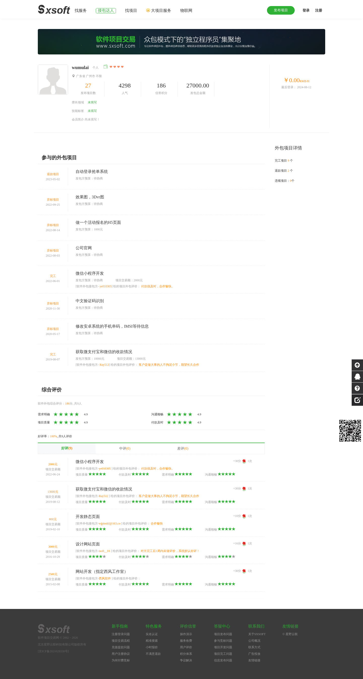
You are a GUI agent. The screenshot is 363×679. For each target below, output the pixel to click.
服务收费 (186, 640)
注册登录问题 (121, 634)
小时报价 (152, 647)
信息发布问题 (223, 660)
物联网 (186, 10)
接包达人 (106, 10)
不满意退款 (153, 654)
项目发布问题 (223, 634)
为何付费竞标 (121, 660)
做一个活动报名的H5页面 (98, 222)
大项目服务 (161, 10)
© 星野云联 (289, 634)
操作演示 (186, 634)
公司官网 (84, 248)
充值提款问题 (121, 647)
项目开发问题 (223, 647)
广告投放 (254, 654)
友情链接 (254, 660)
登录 (306, 10)
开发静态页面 (88, 516)
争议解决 (186, 660)
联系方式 (254, 647)
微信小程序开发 (90, 273)
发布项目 (281, 10)
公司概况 (254, 640)
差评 (182, 448)
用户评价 (186, 647)
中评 (124, 448)
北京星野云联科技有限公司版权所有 (62, 644)
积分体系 (186, 654)
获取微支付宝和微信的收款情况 (104, 352)
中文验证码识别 (90, 301)
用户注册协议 (121, 654)
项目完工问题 (223, 654)
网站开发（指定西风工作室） (102, 571)
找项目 (131, 10)
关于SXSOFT (257, 634)
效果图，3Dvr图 (90, 197)
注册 (318, 10)
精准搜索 (152, 640)
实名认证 (152, 634)
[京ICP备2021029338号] (53, 651)
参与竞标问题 (223, 640)
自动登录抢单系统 (92, 171)
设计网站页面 (88, 544)
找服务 (81, 10)
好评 (66, 448)
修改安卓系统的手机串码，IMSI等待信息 (112, 326)
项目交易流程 (121, 640)
